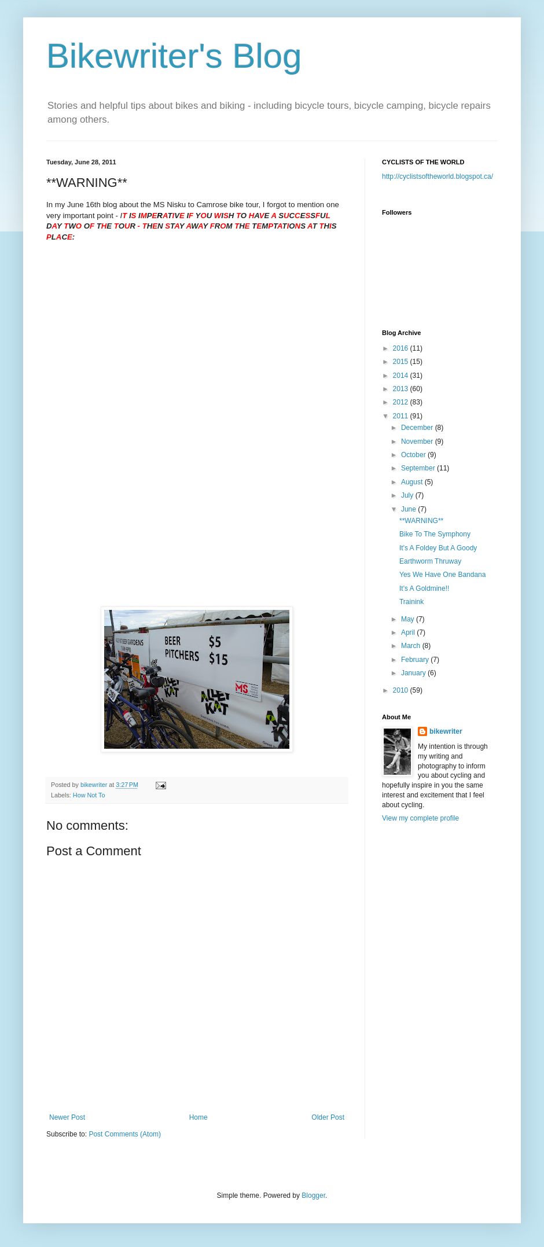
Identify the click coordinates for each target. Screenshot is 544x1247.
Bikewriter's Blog (174, 55)
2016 (401, 348)
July (408, 495)
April (409, 632)
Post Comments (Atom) (125, 1134)
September (419, 468)
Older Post (327, 1117)
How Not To (89, 795)
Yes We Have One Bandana (442, 575)
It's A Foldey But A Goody (438, 548)
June (409, 509)
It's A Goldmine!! (424, 588)
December (418, 428)
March (411, 646)
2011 (401, 416)
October (414, 455)
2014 (401, 375)
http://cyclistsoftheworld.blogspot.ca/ (437, 176)
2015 (401, 362)
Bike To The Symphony (435, 534)
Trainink (411, 602)
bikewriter (445, 731)
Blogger (313, 1195)
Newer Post (67, 1117)
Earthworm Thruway (430, 561)
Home (198, 1117)
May (408, 619)
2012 (401, 402)
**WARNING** (421, 521)
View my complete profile (420, 818)
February (416, 660)
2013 (401, 389)
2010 (401, 690)
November (418, 441)
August (413, 482)
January (414, 673)
